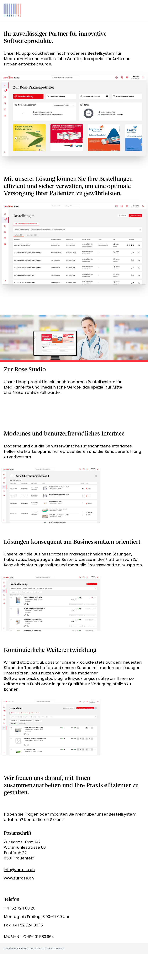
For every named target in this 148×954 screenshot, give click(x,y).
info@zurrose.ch (19, 869)
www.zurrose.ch (19, 878)
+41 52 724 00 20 (19, 908)
